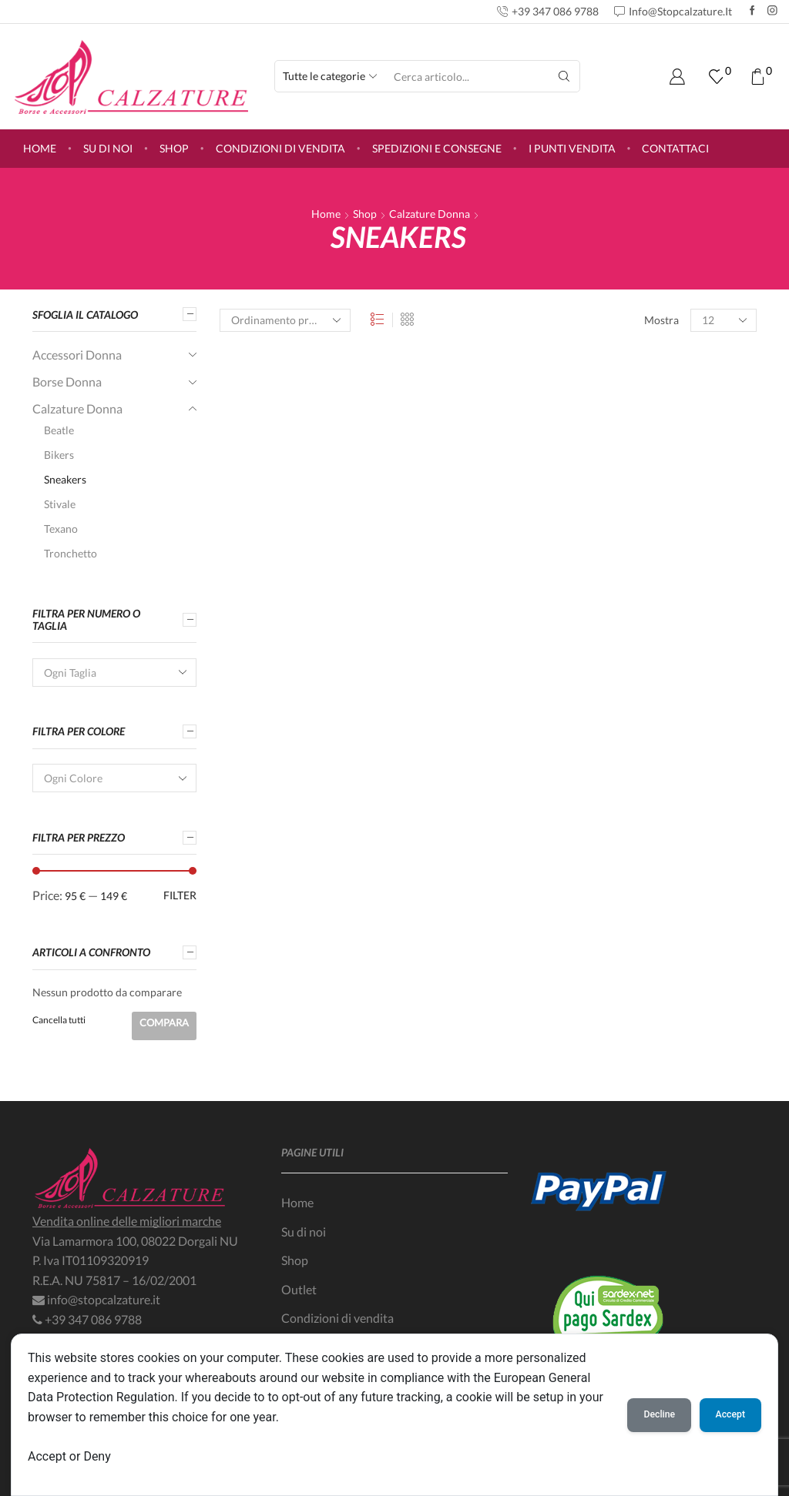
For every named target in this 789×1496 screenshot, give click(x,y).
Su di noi (108, 148)
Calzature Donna (429, 213)
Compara (164, 1022)
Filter (179, 895)
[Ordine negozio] (285, 320)
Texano (61, 528)
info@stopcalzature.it (103, 1299)
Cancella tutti (59, 1020)
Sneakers (65, 479)
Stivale (60, 503)
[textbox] (104, 673)
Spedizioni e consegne (437, 148)
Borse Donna (67, 381)
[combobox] (114, 672)
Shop (174, 148)
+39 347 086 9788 (93, 1319)
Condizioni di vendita (280, 148)
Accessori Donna (77, 354)
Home (39, 148)
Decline (659, 1414)
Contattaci (675, 148)
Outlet (299, 1289)
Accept (730, 1414)
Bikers (59, 454)
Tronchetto (70, 553)
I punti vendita (572, 148)
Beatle (59, 430)
